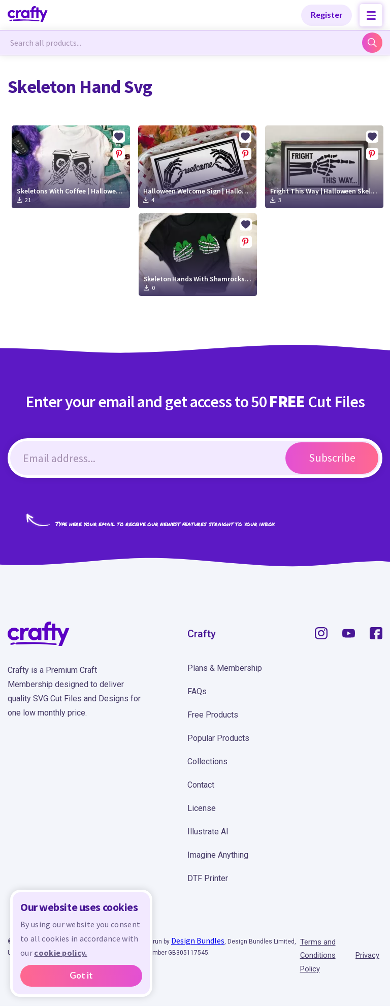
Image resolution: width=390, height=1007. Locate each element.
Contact (200, 785)
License (201, 808)
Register (327, 14)
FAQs (197, 691)
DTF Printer (207, 878)
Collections (207, 761)
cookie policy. (60, 953)
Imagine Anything (217, 855)
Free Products (212, 715)
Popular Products (218, 738)
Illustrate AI (208, 831)
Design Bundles (197, 940)
